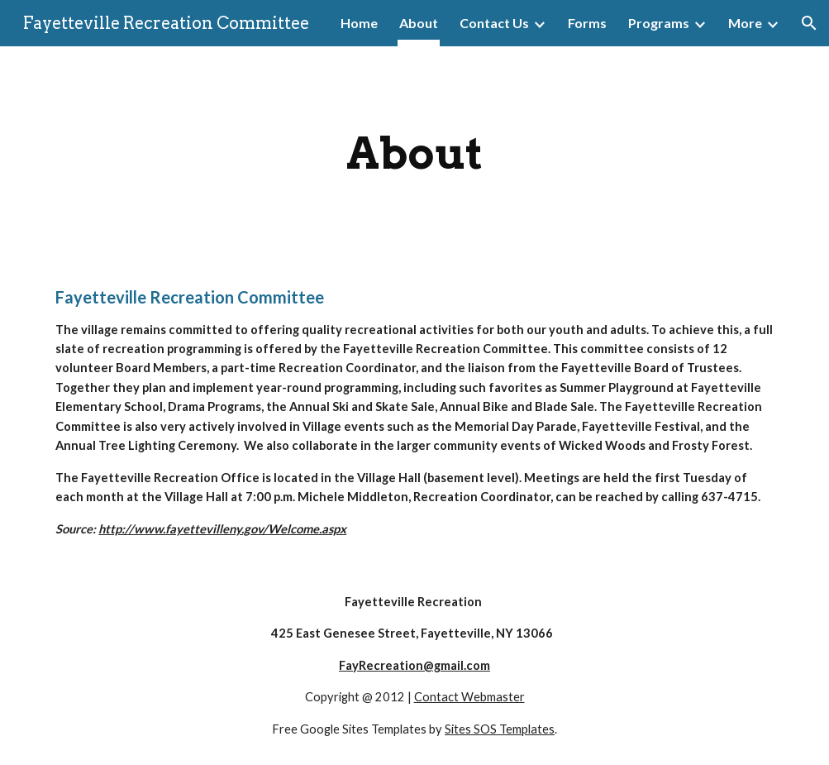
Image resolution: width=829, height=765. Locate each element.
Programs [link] (658, 23)
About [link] (418, 23)
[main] (414, 153)
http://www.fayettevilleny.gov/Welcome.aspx (222, 529)
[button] (809, 23)
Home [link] (359, 23)
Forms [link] (587, 23)
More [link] (745, 23)
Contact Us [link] (494, 23)
